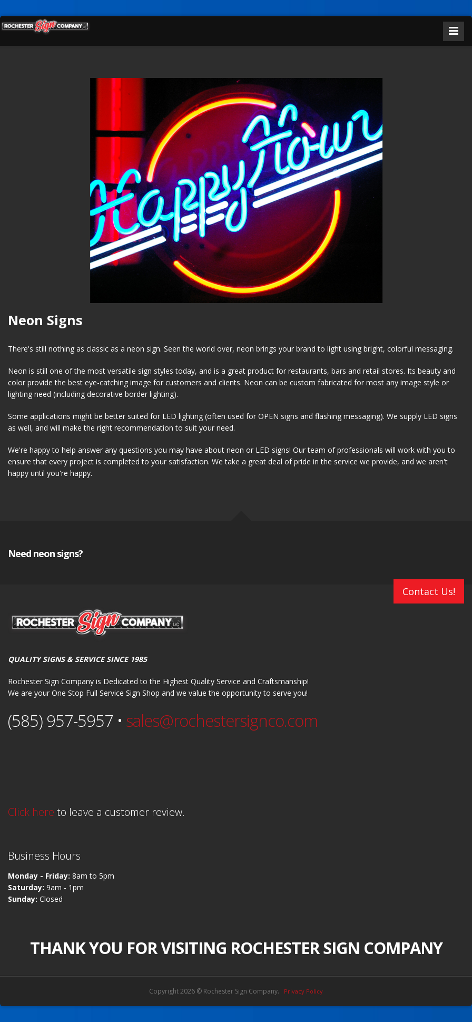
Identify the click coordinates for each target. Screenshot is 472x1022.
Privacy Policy (303, 991)
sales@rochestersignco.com (222, 720)
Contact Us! (428, 591)
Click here (31, 812)
